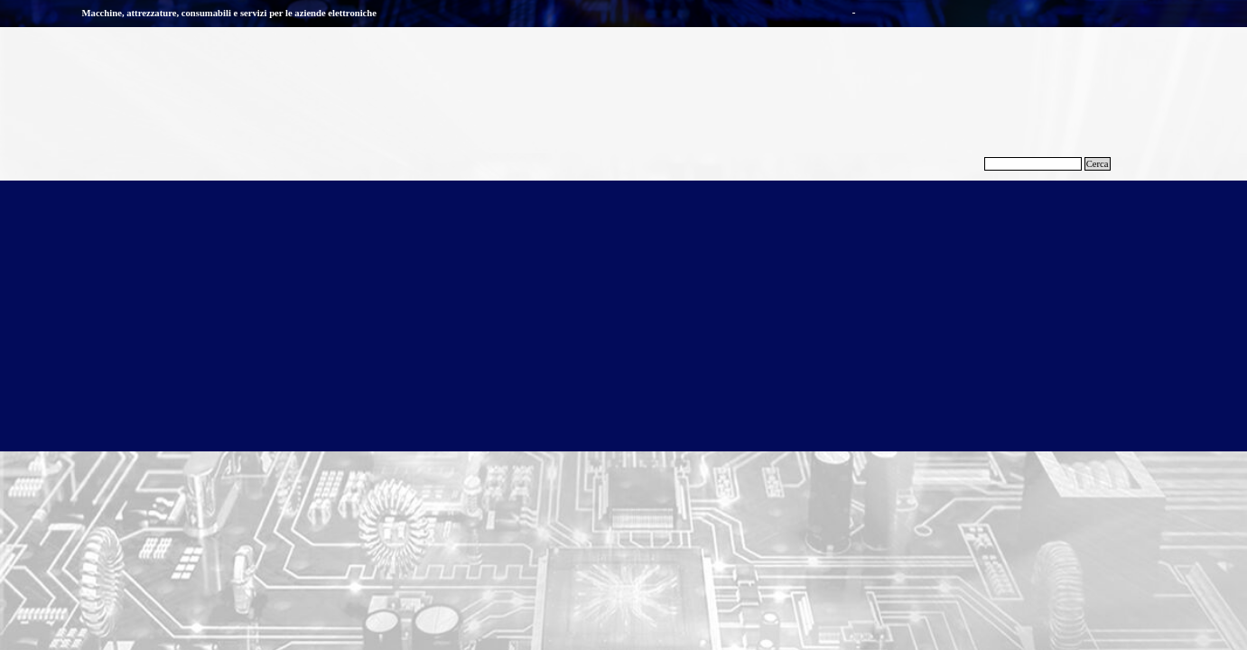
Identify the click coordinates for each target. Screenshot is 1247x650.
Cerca (1097, 164)
